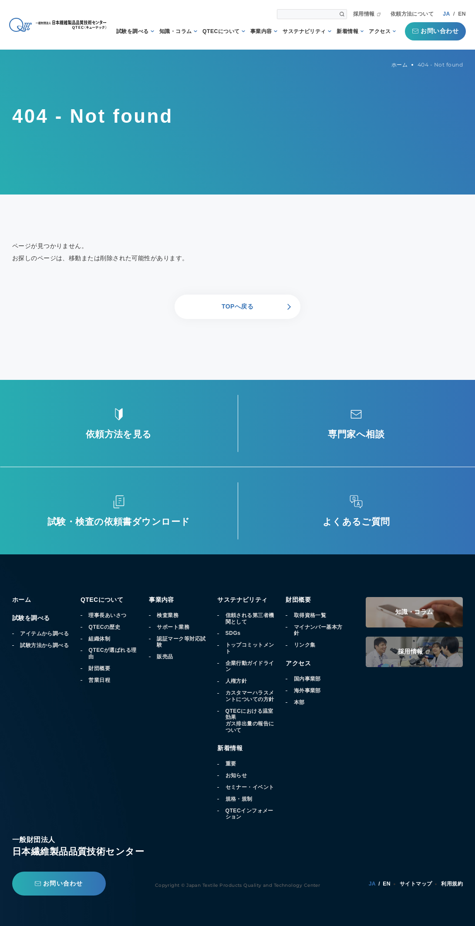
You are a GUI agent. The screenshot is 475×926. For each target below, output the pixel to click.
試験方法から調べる (44, 645)
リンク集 (305, 645)
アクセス (380, 31)
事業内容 (261, 31)
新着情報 (347, 31)
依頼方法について (412, 14)
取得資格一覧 (310, 615)
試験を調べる (132, 31)
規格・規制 (239, 799)
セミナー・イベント (250, 787)
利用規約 (452, 884)
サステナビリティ (304, 31)
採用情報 (364, 14)
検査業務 (168, 615)
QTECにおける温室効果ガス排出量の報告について (250, 720)
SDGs (233, 633)
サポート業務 (173, 627)
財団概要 (99, 668)
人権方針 (236, 681)
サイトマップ (416, 884)
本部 (299, 702)
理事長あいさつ (107, 615)
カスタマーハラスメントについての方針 (250, 696)
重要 (231, 764)
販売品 (165, 657)
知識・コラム (175, 31)
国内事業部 (307, 679)
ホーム (21, 599)
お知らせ (236, 775)
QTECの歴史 (104, 627)
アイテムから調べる (44, 634)
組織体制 (99, 639)
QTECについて (220, 31)
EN (462, 14)
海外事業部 (307, 691)
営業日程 (99, 680)
